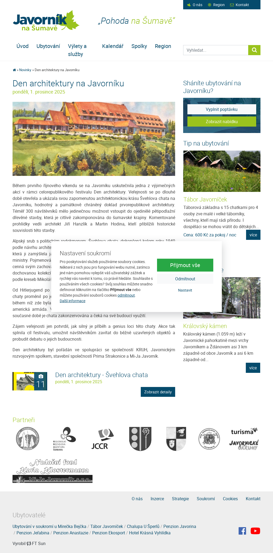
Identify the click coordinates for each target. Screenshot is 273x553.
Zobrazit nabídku (222, 121)
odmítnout (126, 295)
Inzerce (157, 499)
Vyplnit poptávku (222, 109)
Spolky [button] (139, 46)
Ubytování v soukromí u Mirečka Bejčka (49, 526)
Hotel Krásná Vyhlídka (150, 533)
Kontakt (242, 4)
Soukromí (206, 499)
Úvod (23, 46)
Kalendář (112, 46)
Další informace (72, 300)
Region (219, 4)
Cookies (230, 499)
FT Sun (36, 543)
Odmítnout (185, 279)
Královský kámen (205, 326)
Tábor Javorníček (205, 199)
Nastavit (185, 290)
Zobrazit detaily (158, 391)
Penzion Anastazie (70, 533)
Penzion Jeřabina (33, 533)
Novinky (25, 69)
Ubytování (48, 46)
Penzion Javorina (179, 526)
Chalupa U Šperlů (143, 526)
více (253, 235)
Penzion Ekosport (108, 533)
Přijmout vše (185, 265)
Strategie (180, 499)
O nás (197, 4)
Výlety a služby (77, 50)
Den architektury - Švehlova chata (101, 374)
